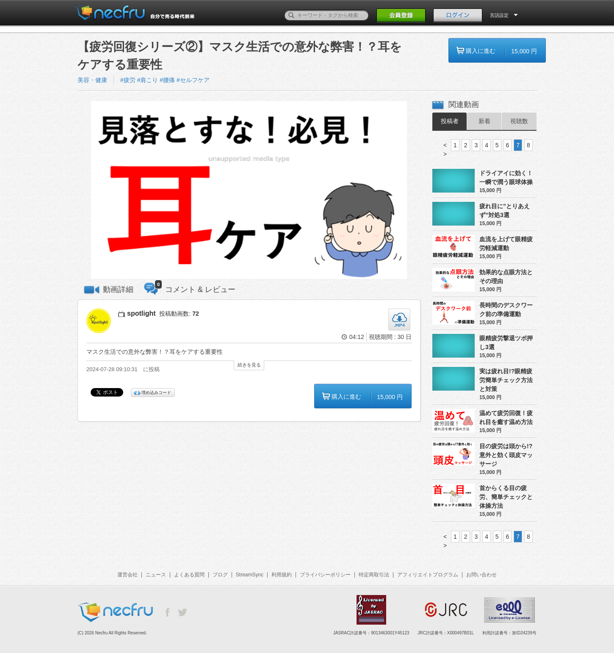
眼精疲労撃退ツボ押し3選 (506, 342)
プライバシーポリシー (325, 575)
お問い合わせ (481, 575)
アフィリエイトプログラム (427, 575)
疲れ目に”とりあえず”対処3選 (504, 210)
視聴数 (519, 121)
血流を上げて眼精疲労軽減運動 (506, 243)
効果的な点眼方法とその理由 (506, 276)
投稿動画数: (179, 313)
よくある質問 (189, 575)
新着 (484, 121)
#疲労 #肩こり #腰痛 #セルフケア (165, 80)
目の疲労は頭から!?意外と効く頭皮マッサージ (506, 455)
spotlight (141, 313)
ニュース (156, 575)
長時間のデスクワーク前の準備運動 (506, 309)
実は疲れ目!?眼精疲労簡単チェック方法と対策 (506, 380)
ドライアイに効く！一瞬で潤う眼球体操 (506, 177)
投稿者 (450, 121)
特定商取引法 (374, 575)
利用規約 (281, 575)
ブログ (220, 575)
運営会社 (127, 575)
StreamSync (249, 575)
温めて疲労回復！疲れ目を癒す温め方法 (506, 417)
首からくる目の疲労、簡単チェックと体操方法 (506, 497)
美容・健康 (92, 80)
